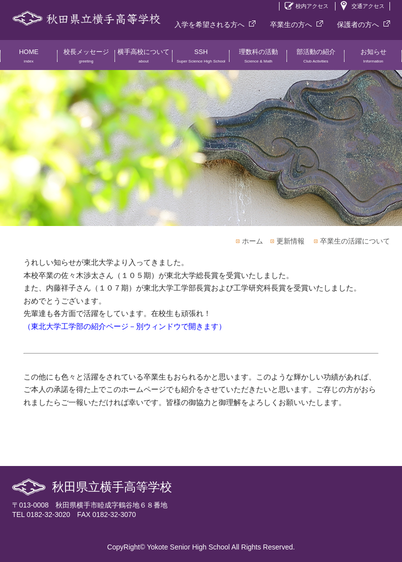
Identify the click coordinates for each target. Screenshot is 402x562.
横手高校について (143, 59)
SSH (201, 59)
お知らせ (373, 59)
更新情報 (290, 241)
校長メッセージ (86, 59)
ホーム (252, 241)
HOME (29, 59)
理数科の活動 (258, 59)
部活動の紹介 (315, 59)
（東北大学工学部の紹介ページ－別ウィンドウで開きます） (125, 326)
